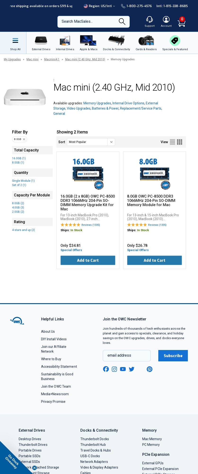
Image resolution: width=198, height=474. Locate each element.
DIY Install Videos (54, 339)
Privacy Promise (53, 401)
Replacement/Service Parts (140, 108)
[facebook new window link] (106, 369)
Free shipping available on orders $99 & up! (41, 6)
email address (119, 355)
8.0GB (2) (18, 203)
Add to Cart (88, 260)
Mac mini (32, 59)
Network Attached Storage (39, 467)
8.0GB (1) (18, 162)
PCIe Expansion (156, 454)
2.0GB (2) (18, 211)
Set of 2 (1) (19, 185)
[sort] (91, 142)
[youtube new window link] (123, 369)
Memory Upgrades (97, 103)
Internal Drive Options (128, 103)
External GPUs (153, 463)
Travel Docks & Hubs (95, 450)
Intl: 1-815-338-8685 (172, 6)
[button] (16, 457)
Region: (100, 6)
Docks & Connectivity (99, 430)
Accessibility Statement (59, 366)
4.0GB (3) (18, 207)
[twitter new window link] (132, 368)
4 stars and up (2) (23, 230)
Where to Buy (51, 359)
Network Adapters (94, 462)
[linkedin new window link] (141, 369)
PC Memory (151, 445)
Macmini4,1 (52, 59)
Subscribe (173, 355)
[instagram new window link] (114, 369)
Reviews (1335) (91, 224)
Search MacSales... (77, 21)
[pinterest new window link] (149, 369)
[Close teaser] (34, 467)
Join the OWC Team (56, 386)
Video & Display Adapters (99, 467)
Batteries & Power (105, 108)
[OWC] (29, 21)
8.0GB (17, 139)
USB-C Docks (90, 456)
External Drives (32, 430)
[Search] (122, 22)
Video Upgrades (78, 108)
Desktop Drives (30, 439)
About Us (48, 331)
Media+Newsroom (55, 394)
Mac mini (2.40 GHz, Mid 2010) (85, 59)
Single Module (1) (23, 180)
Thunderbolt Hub (93, 445)
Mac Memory (152, 439)
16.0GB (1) (19, 158)
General (59, 113)
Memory (149, 430)
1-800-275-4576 (136, 6)
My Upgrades (12, 59)
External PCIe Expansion (160, 469)
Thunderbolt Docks (94, 439)
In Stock (76, 230)
